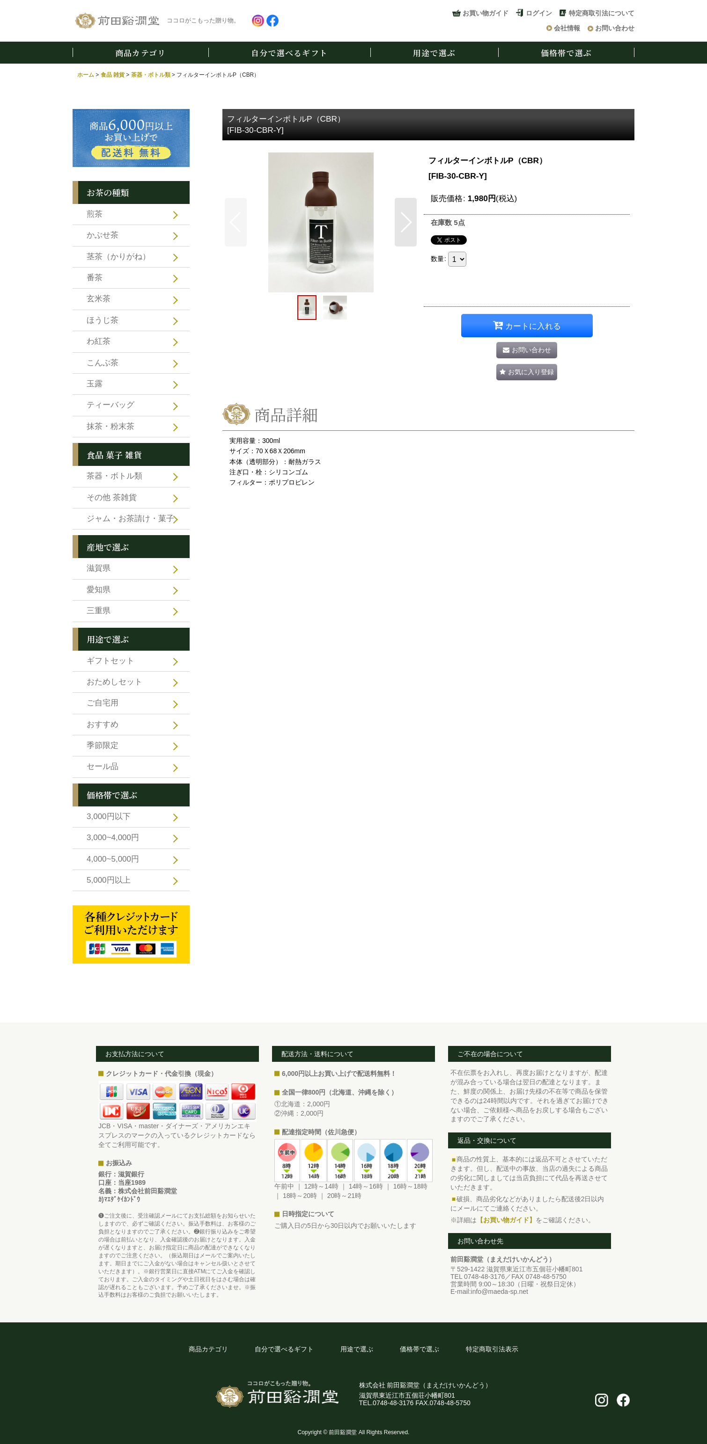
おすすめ (102, 724)
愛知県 (98, 589)
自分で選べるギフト (289, 52)
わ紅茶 (98, 341)
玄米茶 (98, 298)
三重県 (98, 610)
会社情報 (567, 28)
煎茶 (95, 214)
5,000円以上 (109, 880)
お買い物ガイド (485, 13)
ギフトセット (110, 660)
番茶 (95, 277)
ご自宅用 (102, 702)
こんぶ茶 (102, 362)
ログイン (539, 13)
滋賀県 (98, 568)
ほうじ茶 (102, 320)
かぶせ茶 (102, 235)
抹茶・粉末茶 (110, 426)
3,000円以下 (109, 816)
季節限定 (102, 745)
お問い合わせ (614, 28)
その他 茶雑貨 (112, 497)
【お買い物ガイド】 (506, 1220)
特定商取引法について (601, 13)
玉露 (95, 383)
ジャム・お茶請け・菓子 (130, 518)
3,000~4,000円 (113, 837)
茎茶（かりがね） (118, 256)
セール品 (102, 766)
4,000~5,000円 (113, 859)
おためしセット (114, 681)
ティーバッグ (110, 404)
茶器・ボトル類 (114, 476)
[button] (236, 222)
